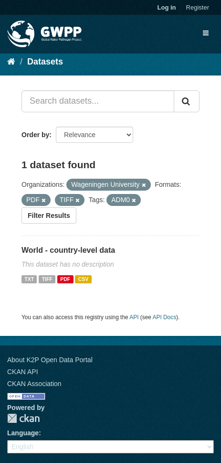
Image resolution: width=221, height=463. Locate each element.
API (133, 317)
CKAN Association (34, 384)
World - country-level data (68, 250)
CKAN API (22, 372)
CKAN (23, 418)
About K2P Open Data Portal (50, 360)
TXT (29, 279)
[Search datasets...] (97, 101)
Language (23, 433)
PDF (65, 279)
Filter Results (49, 215)
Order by (35, 135)
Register (197, 7)
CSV (83, 279)
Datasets (45, 61)
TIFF (47, 279)
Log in (167, 7)
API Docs (165, 317)
